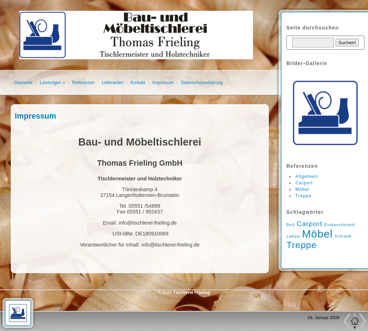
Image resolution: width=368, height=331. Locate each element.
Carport (304, 182)
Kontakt (137, 82)
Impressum (163, 82)
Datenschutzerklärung (202, 82)
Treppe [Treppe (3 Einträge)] (301, 245)
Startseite (23, 82)
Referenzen (83, 82)
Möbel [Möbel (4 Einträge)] (317, 234)
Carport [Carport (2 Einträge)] (309, 223)
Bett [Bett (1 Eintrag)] (290, 224)
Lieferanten (112, 82)
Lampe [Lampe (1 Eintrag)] (293, 236)
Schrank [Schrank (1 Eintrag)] (343, 236)
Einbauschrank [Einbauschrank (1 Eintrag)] (339, 224)
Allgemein (306, 176)
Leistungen (50, 82)
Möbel (302, 189)
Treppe (303, 195)
